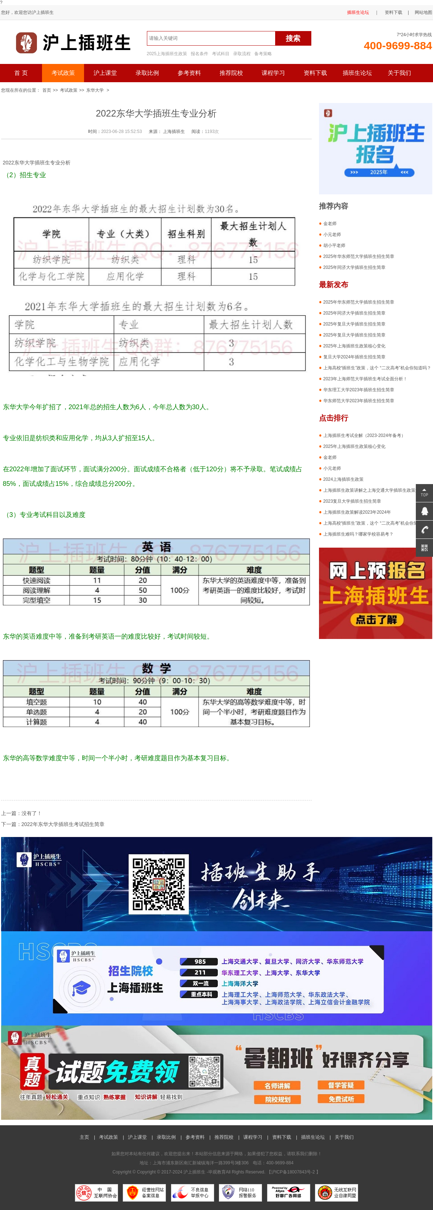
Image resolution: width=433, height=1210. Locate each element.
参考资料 (189, 73)
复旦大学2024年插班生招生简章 (354, 356)
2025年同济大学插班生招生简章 (354, 267)
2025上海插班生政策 (167, 53)
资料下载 (393, 12)
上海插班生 (174, 131)
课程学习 (273, 73)
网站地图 (423, 12)
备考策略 (263, 53)
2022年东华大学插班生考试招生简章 (63, 824)
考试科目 (220, 53)
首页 (46, 90)
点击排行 (333, 418)
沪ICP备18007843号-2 (293, 1172)
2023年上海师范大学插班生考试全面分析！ (365, 378)
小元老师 (332, 234)
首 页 (20, 73)
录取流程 (242, 53)
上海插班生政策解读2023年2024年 (357, 512)
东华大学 (95, 90)
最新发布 (333, 285)
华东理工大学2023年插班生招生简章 (359, 389)
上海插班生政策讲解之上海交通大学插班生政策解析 (373, 490)
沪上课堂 (105, 73)
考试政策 (63, 73)
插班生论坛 (358, 12)
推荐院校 (231, 73)
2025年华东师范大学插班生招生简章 (359, 256)
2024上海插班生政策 (343, 479)
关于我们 (399, 73)
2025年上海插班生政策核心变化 (354, 346)
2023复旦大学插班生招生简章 (352, 501)
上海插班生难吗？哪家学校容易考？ (358, 534)
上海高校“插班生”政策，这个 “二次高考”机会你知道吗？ (377, 367)
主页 (84, 1137)
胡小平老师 (334, 245)
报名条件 (199, 53)
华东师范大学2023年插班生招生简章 (359, 400)
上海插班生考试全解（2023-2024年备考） (364, 435)
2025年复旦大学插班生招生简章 (354, 324)
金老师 (330, 223)
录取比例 (147, 73)
